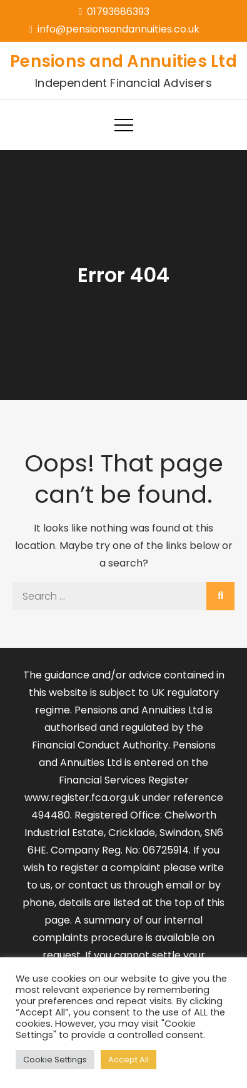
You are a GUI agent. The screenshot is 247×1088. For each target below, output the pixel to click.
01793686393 (114, 11)
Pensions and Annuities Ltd (123, 61)
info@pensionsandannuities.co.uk (114, 29)
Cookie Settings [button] (55, 1059)
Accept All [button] (128, 1059)
